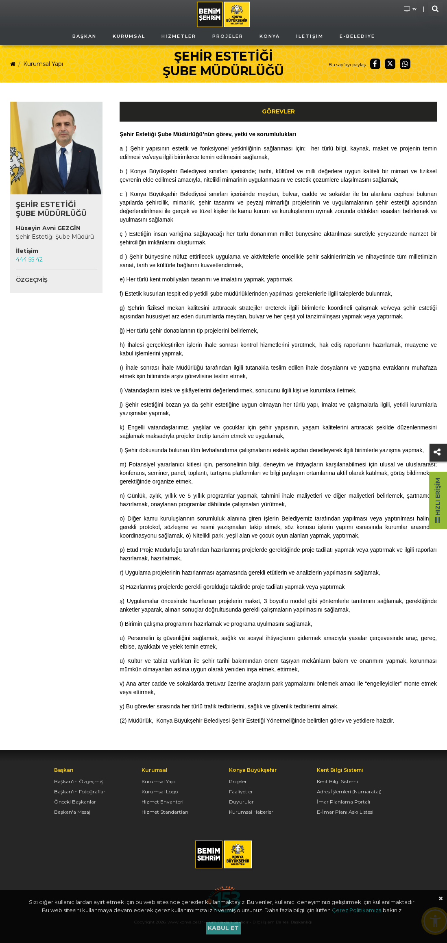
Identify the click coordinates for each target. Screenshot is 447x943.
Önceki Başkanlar (75, 802)
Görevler (278, 111)
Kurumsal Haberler (251, 812)
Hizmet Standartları (165, 812)
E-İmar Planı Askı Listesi (345, 812)
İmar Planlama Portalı (343, 802)
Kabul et (223, 928)
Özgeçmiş (32, 279)
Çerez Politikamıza (357, 910)
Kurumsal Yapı (43, 64)
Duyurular (241, 802)
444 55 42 (29, 259)
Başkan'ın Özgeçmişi (79, 781)
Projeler (238, 781)
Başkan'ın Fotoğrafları (80, 791)
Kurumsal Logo (160, 791)
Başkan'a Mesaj (72, 812)
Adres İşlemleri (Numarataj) (349, 791)
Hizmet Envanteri (162, 802)
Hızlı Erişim (437, 500)
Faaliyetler (241, 791)
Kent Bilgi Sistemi (337, 781)
